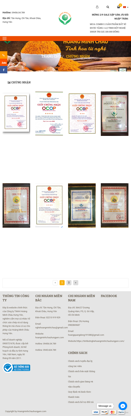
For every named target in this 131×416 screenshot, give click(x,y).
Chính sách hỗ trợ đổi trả (80, 402)
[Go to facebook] (123, 406)
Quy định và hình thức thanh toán (79, 394)
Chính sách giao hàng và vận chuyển (80, 384)
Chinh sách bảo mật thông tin (81, 374)
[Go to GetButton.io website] (122, 412)
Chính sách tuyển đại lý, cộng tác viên (80, 363)
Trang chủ (51, 56)
